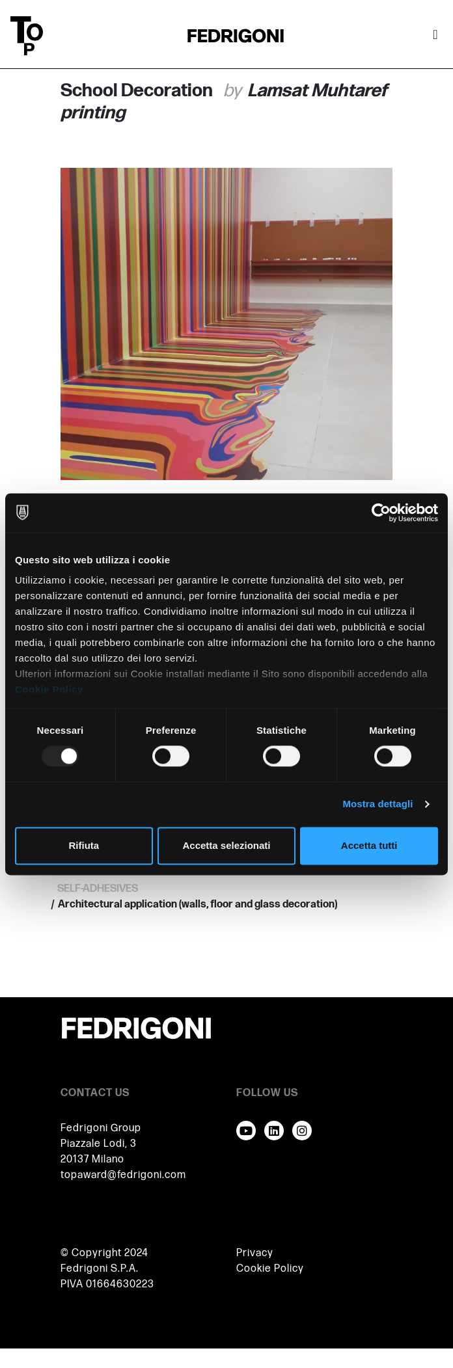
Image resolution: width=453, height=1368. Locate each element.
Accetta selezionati (226, 845)
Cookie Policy (49, 689)
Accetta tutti (369, 845)
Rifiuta (83, 845)
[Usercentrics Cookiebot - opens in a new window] (381, 512)
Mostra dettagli (377, 804)
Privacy (254, 1253)
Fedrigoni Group (101, 1128)
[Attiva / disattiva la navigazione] (435, 36)
